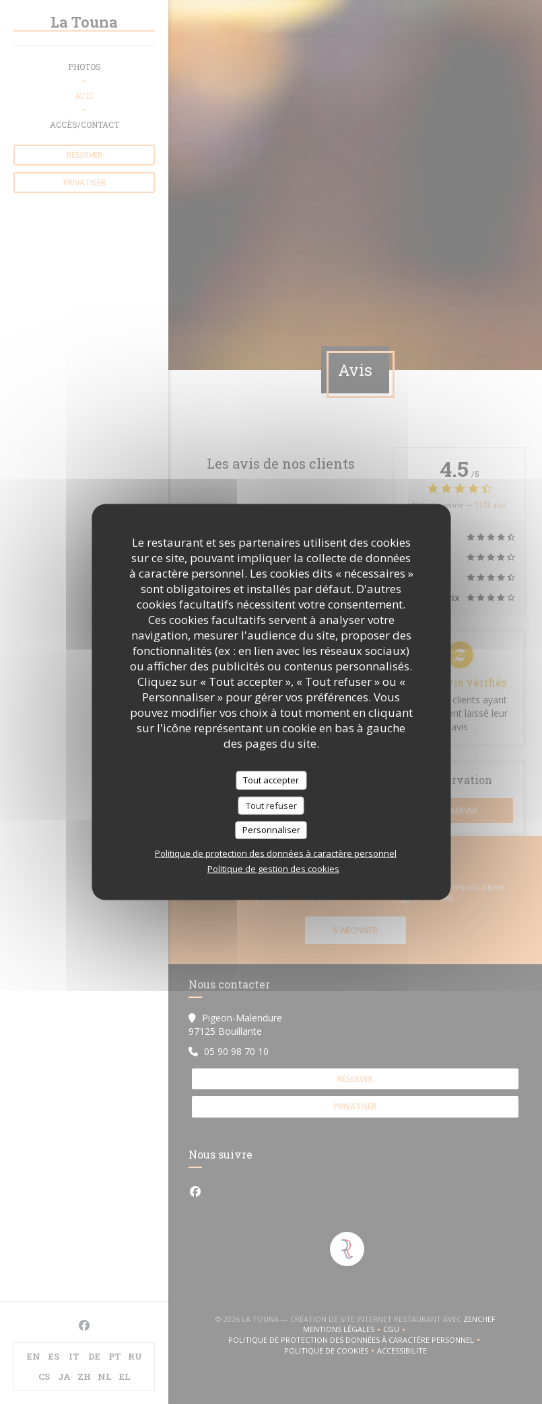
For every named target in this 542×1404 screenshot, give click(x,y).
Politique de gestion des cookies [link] (273, 868)
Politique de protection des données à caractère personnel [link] (276, 853)
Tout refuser (271, 805)
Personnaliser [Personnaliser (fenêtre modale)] (271, 830)
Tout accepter (271, 780)
